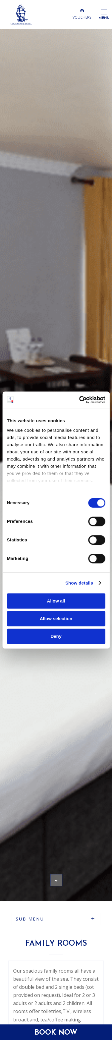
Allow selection (56, 618)
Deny (56, 636)
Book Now (56, 1032)
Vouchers (82, 13)
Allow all (56, 600)
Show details (79, 582)
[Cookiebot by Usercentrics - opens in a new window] (79, 400)
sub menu (30, 919)
